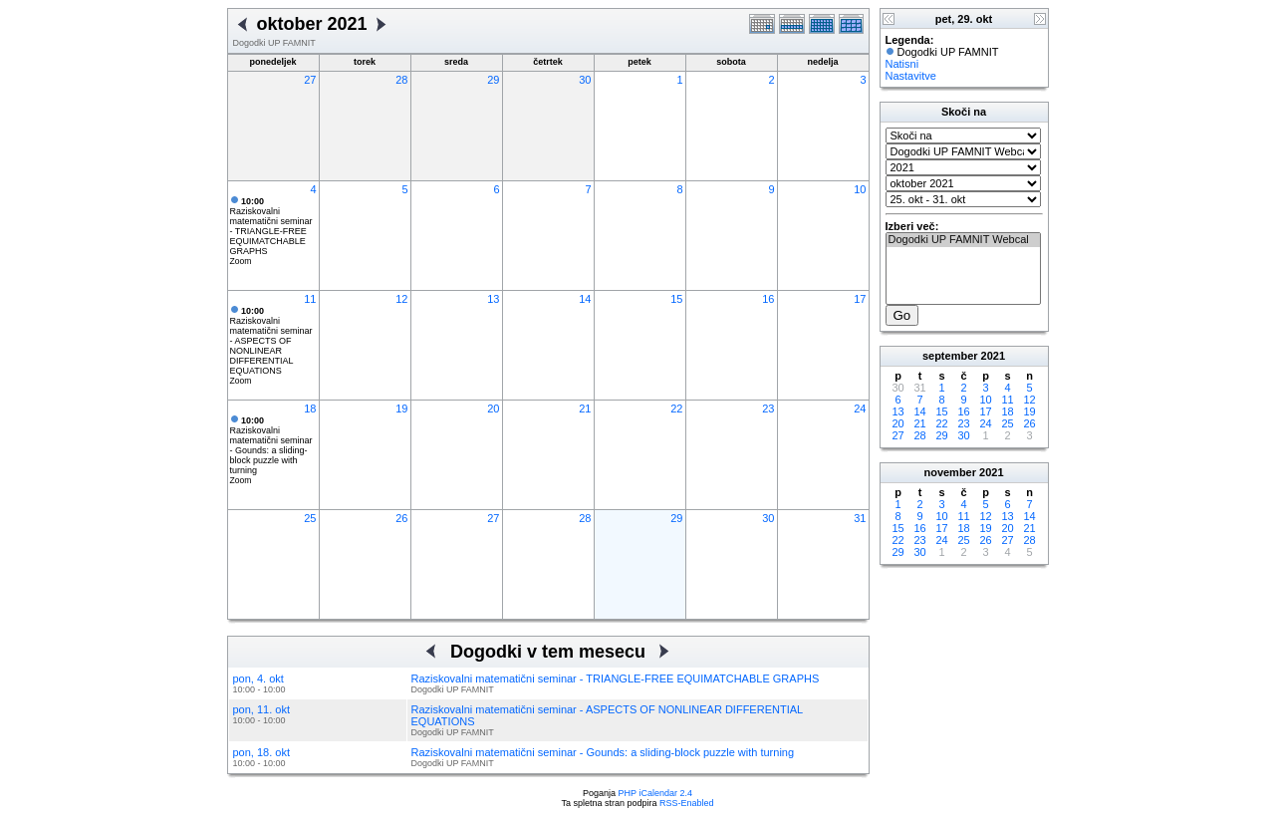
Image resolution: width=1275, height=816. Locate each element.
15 (676, 299)
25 (310, 518)
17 (860, 299)
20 (493, 408)
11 (310, 299)
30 (585, 80)
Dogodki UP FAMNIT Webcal (963, 240)
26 (401, 518)
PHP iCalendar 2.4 (655, 793)
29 (493, 80)
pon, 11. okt (262, 709)
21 (585, 408)
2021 (993, 356)
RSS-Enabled (686, 803)
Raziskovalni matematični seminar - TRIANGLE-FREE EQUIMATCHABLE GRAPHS (271, 226)
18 (310, 408)
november (949, 472)
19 (401, 408)
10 (860, 189)
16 (768, 299)
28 (401, 80)
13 (493, 299)
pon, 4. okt (258, 678)
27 (310, 80)
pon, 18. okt (262, 752)
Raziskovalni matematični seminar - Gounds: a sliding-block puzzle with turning (271, 445)
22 (676, 408)
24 (860, 408)
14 (585, 299)
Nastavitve (911, 76)
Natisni (902, 64)
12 (401, 299)
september (950, 356)
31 (860, 518)
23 (768, 408)
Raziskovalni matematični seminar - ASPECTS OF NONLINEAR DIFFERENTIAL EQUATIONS (271, 341)
